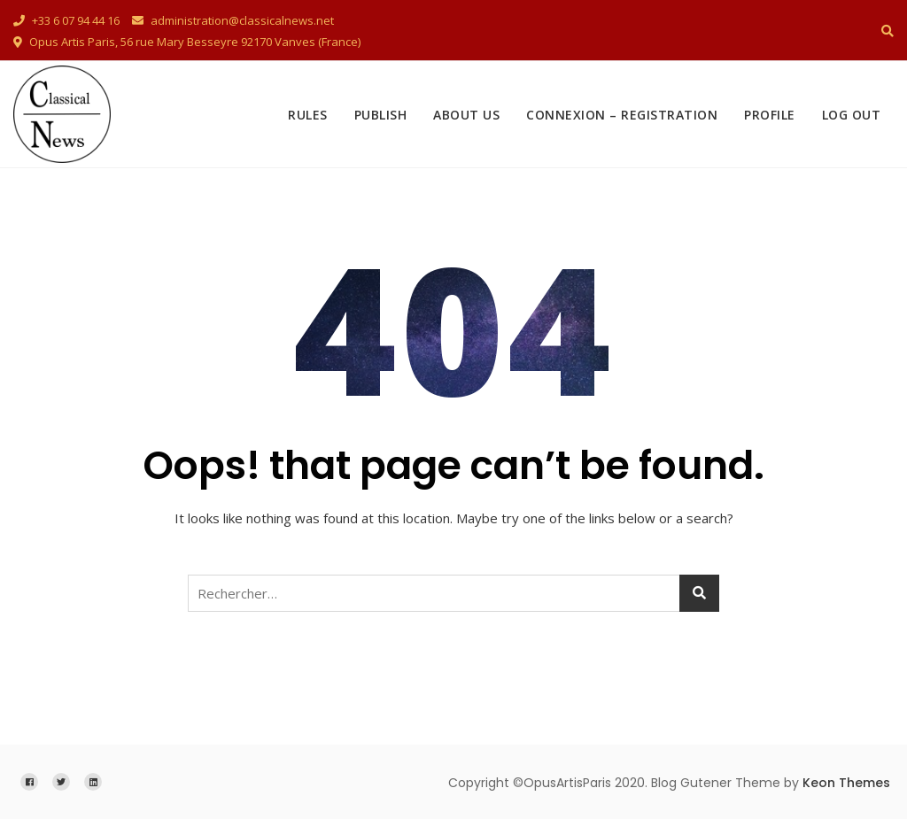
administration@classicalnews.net (233, 20)
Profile (769, 114)
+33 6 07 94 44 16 (66, 20)
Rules (308, 114)
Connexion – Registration (621, 114)
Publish (380, 114)
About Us (466, 114)
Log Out (851, 114)
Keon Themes (846, 783)
